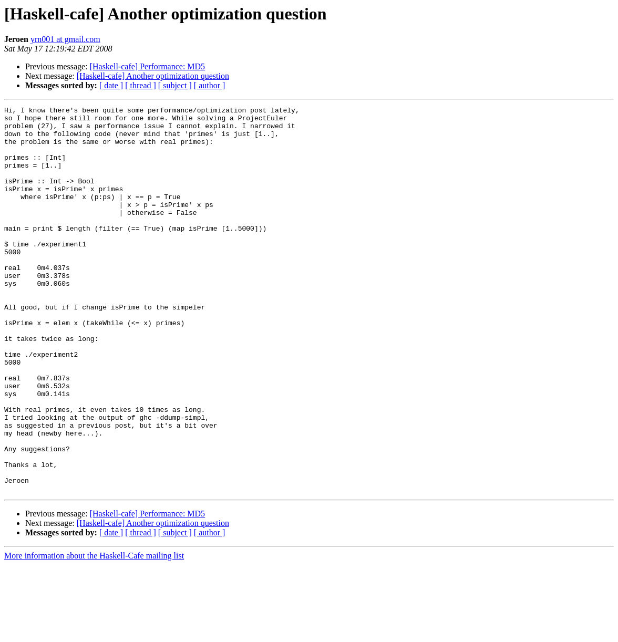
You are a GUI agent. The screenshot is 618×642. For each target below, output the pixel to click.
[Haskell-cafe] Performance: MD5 (147, 66)
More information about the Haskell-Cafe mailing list (94, 632)
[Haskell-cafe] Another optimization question (153, 75)
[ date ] (111, 85)
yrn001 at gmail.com (65, 39)
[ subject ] (175, 85)
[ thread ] (140, 85)
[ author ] (209, 85)
